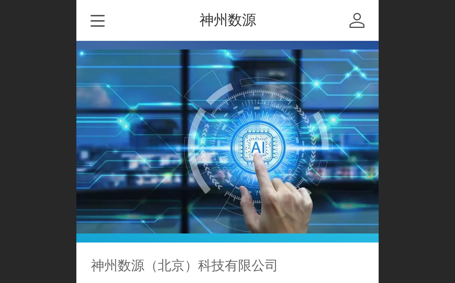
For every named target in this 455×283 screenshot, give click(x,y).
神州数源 (228, 20)
